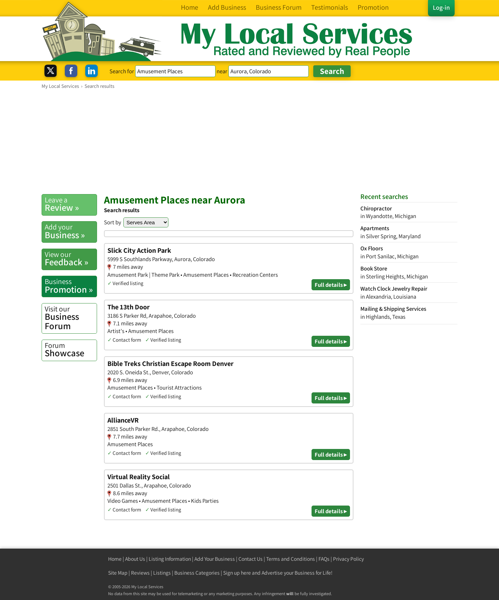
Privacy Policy (348, 559)
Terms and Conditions (290, 559)
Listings (162, 572)
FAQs (324, 559)
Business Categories (197, 572)
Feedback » (71, 258)
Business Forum (71, 318)
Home (115, 559)
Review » (71, 204)
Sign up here (237, 572)
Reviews (140, 572)
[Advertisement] (249, 141)
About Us (135, 559)
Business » (71, 231)
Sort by (112, 222)
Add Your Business (214, 559)
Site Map (118, 572)
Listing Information (170, 559)
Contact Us (250, 559)
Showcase (71, 349)
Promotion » (71, 285)
